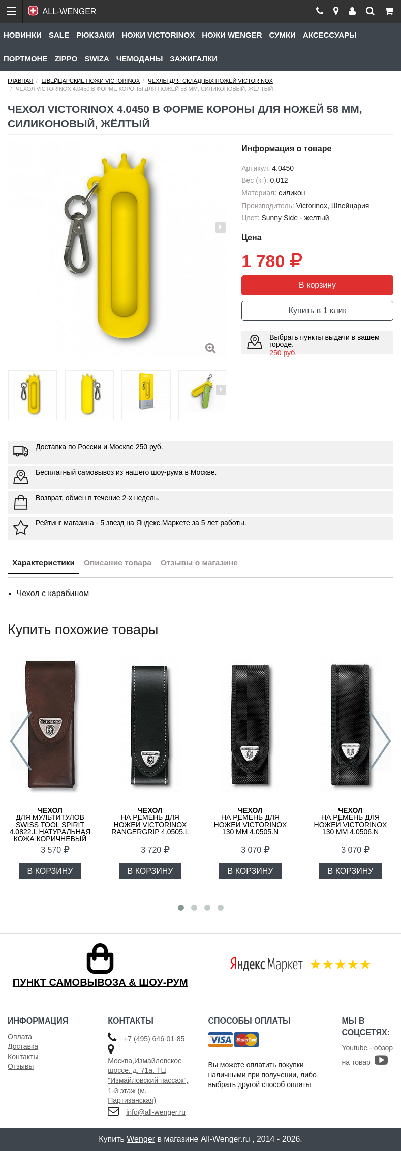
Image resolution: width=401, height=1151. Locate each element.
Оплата (20, 1037)
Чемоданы (139, 58)
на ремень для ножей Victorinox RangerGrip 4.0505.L (150, 821)
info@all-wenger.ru (156, 1112)
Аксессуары (330, 34)
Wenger (141, 1139)
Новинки (23, 34)
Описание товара (122, 563)
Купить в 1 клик (318, 310)
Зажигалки (194, 58)
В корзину (317, 285)
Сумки (282, 34)
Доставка (23, 1046)
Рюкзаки (95, 34)
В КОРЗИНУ (50, 871)
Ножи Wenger (232, 34)
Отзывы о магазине (207, 563)
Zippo (65, 58)
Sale (59, 34)
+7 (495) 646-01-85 (154, 1039)
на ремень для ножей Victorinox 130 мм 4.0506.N (350, 821)
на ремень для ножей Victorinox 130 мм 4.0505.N (250, 821)
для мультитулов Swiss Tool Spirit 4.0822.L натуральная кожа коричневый (50, 824)
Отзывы (21, 1066)
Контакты (23, 1057)
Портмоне (25, 58)
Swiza (96, 58)
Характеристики (45, 563)
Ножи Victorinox (158, 34)
